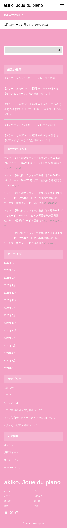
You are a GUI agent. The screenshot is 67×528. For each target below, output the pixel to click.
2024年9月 (10, 338)
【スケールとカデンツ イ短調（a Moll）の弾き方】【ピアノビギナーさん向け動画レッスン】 (32, 138)
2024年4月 (10, 353)
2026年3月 (10, 270)
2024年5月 (10, 345)
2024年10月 (10, 330)
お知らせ (9, 387)
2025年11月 (10, 300)
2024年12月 (10, 322)
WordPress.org (12, 467)
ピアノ (7, 395)
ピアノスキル (11, 402)
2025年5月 (10, 315)
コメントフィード (14, 459)
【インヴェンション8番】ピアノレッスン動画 (29, 124)
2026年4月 (10, 262)
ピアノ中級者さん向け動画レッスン (24, 410)
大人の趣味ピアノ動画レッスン (21, 425)
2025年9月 (10, 307)
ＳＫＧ (10, 185)
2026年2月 (10, 277)
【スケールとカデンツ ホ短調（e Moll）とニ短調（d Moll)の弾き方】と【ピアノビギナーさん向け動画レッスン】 (33, 109)
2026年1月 (10, 285)
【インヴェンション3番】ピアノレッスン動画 (29, 78)
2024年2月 (10, 368)
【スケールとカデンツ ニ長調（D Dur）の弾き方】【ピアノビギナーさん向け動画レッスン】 (32, 91)
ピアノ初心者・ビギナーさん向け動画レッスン (30, 417)
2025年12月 (10, 292)
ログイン (9, 444)
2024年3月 (10, 360)
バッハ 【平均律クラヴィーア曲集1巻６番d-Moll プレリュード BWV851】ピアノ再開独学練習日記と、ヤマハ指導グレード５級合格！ (33, 197)
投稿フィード (11, 452)
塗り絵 (7, 501)
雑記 (6, 505)
